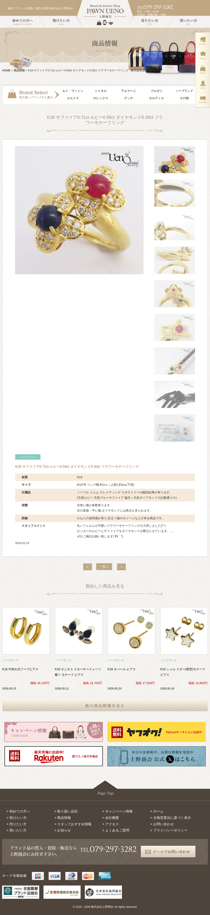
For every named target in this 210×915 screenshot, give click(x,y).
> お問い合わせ (162, 824)
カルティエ (156, 98)
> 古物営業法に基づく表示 (170, 818)
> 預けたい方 (16, 818)
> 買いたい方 (16, 830)
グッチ (128, 98)
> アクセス (110, 824)
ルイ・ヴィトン (72, 90)
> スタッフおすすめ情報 (73, 824)
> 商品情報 (62, 818)
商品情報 (19, 70)
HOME (6, 70)
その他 (184, 98)
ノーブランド (184, 90)
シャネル (101, 90)
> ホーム (157, 811)
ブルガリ (156, 90)
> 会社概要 (110, 818)
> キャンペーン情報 (117, 811)
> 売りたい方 (16, 824)
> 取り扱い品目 (66, 811)
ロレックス (100, 98)
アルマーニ (128, 90)
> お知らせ (62, 830)
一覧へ (104, 566)
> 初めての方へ (18, 811)
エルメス (73, 98)
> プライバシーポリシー (169, 830)
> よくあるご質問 (115, 830)
